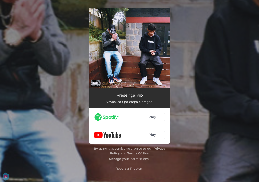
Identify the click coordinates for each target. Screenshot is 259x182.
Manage (115, 159)
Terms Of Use (138, 153)
